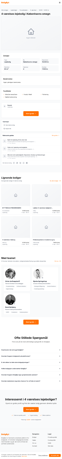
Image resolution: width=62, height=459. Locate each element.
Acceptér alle (55, 455)
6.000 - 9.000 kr (44, 10)
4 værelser (33, 10)
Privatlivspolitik (52, 437)
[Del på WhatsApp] (23, 163)
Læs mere (24, 456)
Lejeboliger (14, 10)
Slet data (50, 446)
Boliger (34, 437)
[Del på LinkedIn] (20, 163)
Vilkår (49, 443)
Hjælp (34, 440)
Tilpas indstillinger (43, 455)
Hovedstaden (24, 10)
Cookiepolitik (52, 440)
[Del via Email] (27, 163)
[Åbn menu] (59, 2)
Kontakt (34, 446)
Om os (34, 443)
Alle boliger (4, 10)
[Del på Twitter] (17, 163)
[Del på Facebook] (14, 163)
